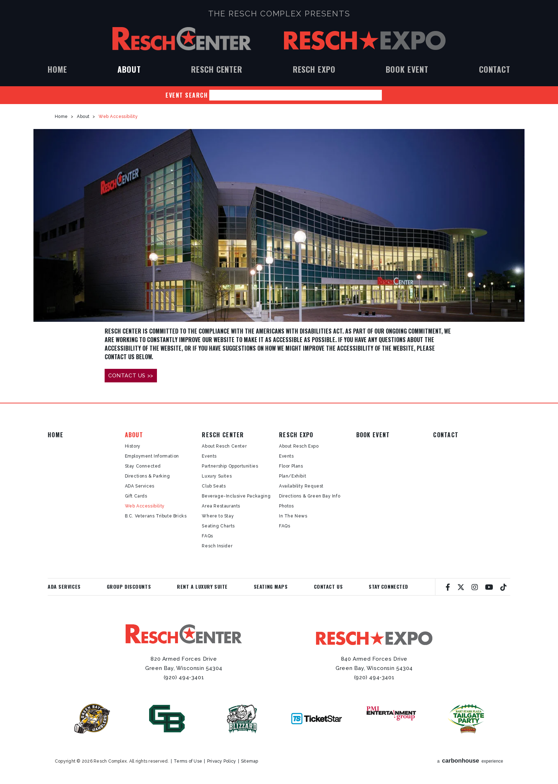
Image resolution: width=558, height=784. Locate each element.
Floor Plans (291, 466)
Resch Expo (365, 40)
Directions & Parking (147, 476)
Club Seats (214, 486)
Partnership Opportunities (230, 466)
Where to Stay (218, 516)
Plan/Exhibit (292, 476)
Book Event (407, 69)
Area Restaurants (221, 506)
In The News (293, 516)
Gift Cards (136, 496)
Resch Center (181, 38)
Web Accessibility (145, 506)
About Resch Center (224, 446)
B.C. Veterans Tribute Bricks (156, 516)
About (129, 69)
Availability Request (301, 486)
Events (209, 456)
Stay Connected (143, 466)
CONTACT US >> (130, 375)
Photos (286, 506)
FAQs (207, 535)
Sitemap (249, 761)
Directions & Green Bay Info (309, 496)
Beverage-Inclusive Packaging (236, 496)
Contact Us (328, 586)
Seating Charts (218, 525)
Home (57, 69)
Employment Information (152, 456)
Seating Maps (271, 586)
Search (387, 95)
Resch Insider (217, 545)
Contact (494, 69)
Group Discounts (129, 586)
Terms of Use (188, 761)
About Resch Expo (299, 446)
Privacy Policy (221, 761)
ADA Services (139, 486)
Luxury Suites (217, 476)
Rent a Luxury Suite (202, 586)
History (133, 446)
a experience (470, 760)
